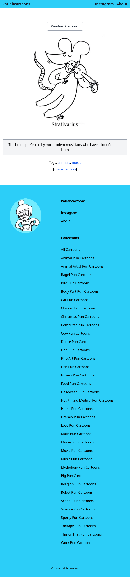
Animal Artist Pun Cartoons (82, 266)
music (76, 162)
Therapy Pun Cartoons (78, 526)
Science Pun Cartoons (78, 509)
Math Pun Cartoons (76, 433)
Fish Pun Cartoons (75, 366)
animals (64, 162)
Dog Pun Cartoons (75, 350)
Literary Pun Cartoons (78, 417)
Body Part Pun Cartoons (79, 291)
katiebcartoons (16, 3)
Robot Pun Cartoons (77, 492)
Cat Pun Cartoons (74, 300)
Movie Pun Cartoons (77, 450)
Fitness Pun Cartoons (77, 375)
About (65, 221)
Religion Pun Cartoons (78, 484)
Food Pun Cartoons (76, 383)
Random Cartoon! (65, 26)
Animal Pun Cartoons (77, 258)
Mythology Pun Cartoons (80, 467)
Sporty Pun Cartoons (77, 517)
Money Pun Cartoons (77, 442)
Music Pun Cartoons (76, 459)
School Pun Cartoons (77, 500)
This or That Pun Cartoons (81, 534)
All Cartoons (70, 249)
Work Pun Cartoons (76, 542)
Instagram (69, 212)
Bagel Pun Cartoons (76, 274)
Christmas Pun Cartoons (80, 316)
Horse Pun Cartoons (77, 408)
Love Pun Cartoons (75, 425)
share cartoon (65, 169)
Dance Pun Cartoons (77, 341)
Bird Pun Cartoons (75, 283)
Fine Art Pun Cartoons (78, 358)
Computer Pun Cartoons (80, 325)
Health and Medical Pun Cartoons (87, 400)
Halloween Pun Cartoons (80, 392)
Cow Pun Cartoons (75, 333)
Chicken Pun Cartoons (78, 308)
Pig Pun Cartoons (74, 475)
